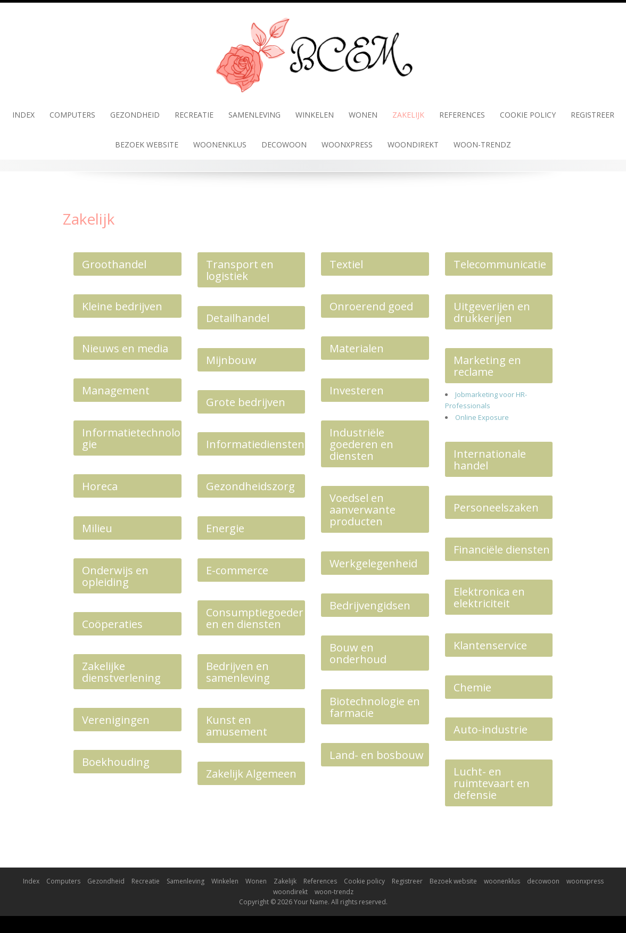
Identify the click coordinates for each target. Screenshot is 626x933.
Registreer (592, 115)
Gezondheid (135, 115)
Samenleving (254, 115)
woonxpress (347, 144)
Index (23, 115)
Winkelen (314, 115)
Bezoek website (146, 144)
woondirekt (413, 144)
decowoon (284, 144)
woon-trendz (482, 144)
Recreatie (194, 115)
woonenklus (219, 144)
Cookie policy (528, 115)
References (462, 115)
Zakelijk (408, 115)
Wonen (363, 115)
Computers (72, 115)
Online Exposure (482, 417)
